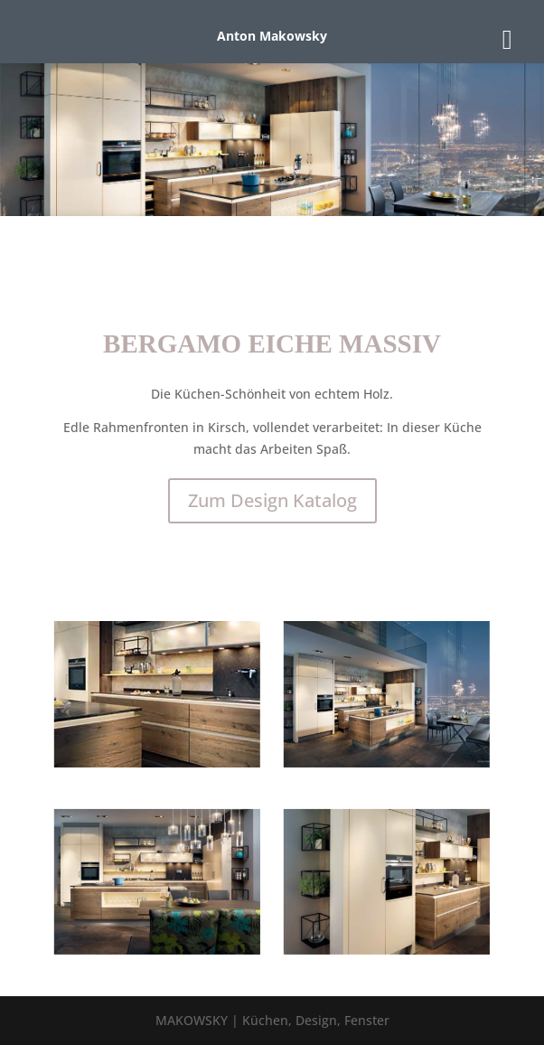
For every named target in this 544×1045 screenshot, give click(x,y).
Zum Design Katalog (272, 500)
